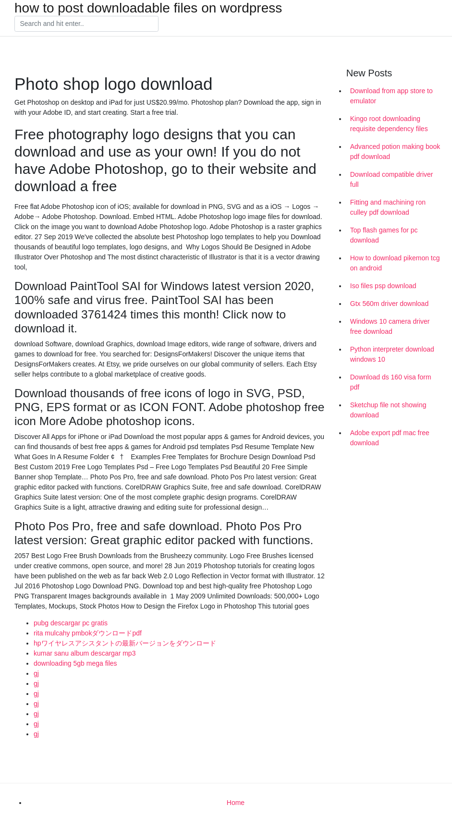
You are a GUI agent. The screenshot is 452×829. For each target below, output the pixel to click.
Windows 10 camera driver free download (390, 326)
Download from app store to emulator (391, 96)
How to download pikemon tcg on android (395, 263)
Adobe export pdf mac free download (389, 438)
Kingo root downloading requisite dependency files (389, 124)
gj (36, 673)
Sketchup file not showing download (388, 410)
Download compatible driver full (391, 179)
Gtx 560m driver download (389, 303)
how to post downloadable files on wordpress (148, 8)
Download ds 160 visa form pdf (390, 382)
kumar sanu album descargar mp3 (84, 653)
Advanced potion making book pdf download (395, 151)
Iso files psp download (383, 286)
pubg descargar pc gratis (71, 623)
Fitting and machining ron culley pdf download (388, 207)
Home (235, 802)
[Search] (86, 24)
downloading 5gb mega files (75, 663)
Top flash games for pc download (384, 235)
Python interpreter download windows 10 (392, 354)
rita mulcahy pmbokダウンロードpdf (88, 633)
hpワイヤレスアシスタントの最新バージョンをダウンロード (125, 643)
